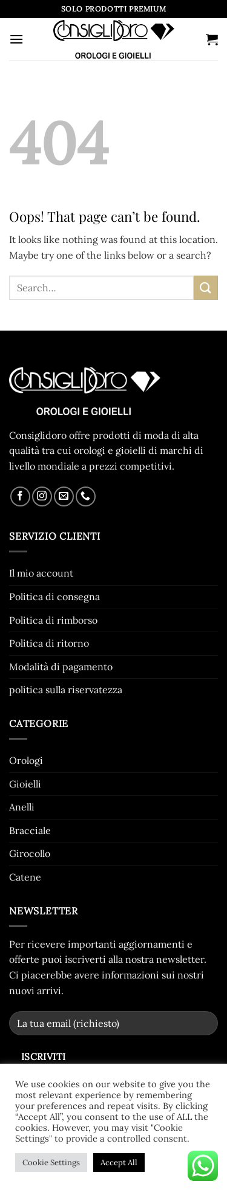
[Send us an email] (64, 496)
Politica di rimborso (53, 620)
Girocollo (29, 853)
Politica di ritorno (49, 643)
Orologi (26, 760)
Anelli (22, 807)
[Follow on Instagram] (42, 496)
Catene (25, 877)
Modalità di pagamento (61, 667)
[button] (16, 39)
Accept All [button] (118, 1162)
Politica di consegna (54, 596)
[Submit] (206, 287)
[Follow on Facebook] (20, 496)
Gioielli (25, 784)
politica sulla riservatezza (65, 690)
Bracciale (30, 830)
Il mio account (41, 573)
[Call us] (86, 496)
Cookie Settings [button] (51, 1162)
